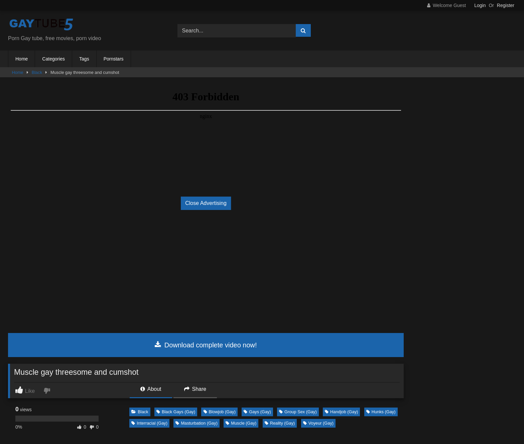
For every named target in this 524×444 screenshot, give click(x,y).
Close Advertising (206, 203)
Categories (53, 59)
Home (21, 59)
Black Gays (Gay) (175, 411)
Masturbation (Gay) (196, 423)
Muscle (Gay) (241, 423)
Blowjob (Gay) (220, 411)
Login (480, 5)
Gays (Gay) (257, 411)
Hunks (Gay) (381, 411)
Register (505, 5)
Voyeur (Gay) (318, 423)
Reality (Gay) (280, 423)
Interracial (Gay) (149, 423)
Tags (84, 59)
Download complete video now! (206, 345)
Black (37, 72)
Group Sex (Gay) (298, 411)
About (150, 389)
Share (195, 389)
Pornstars (114, 59)
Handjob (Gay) (341, 411)
